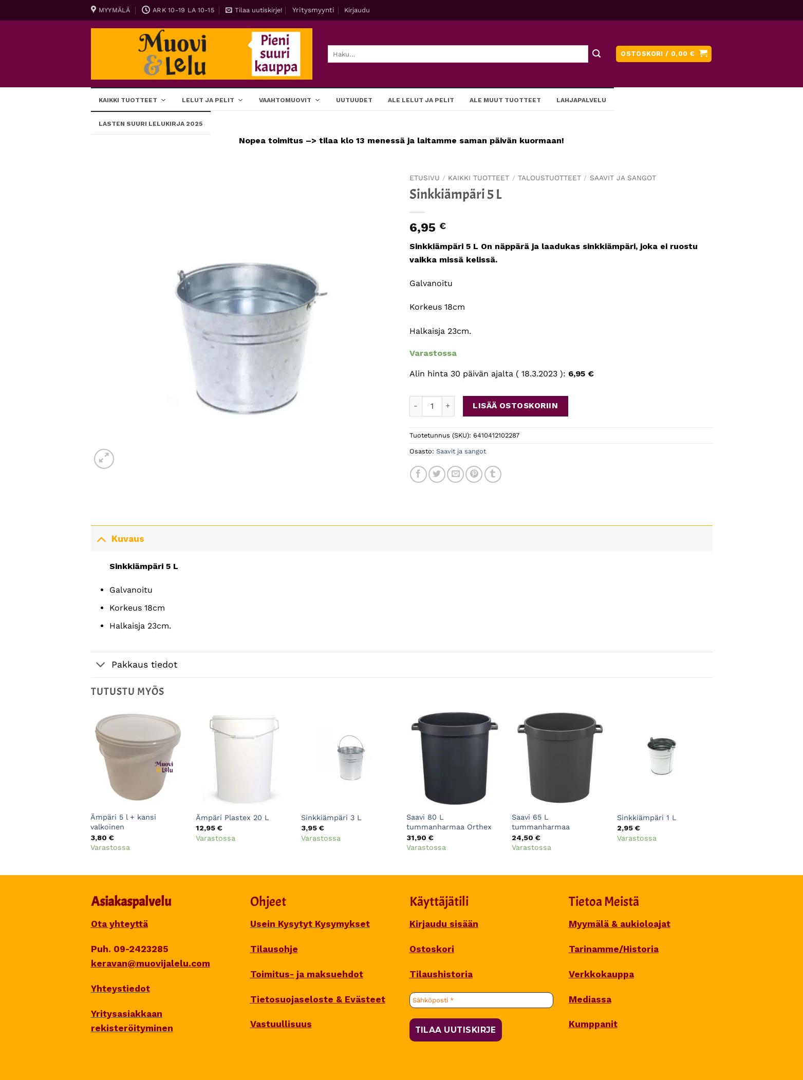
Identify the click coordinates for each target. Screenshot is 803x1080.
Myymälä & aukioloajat (619, 924)
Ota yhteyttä (119, 924)
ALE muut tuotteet (505, 100)
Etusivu (424, 178)
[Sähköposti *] (481, 1000)
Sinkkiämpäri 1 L (647, 817)
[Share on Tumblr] (492, 474)
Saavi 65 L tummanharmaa (541, 822)
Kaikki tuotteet (132, 99)
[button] (254, 10)
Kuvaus (117, 538)
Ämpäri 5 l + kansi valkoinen (123, 822)
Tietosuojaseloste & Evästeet (317, 999)
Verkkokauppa (601, 974)
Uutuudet (354, 100)
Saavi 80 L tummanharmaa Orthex (449, 822)
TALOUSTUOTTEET (549, 178)
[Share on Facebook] (418, 474)
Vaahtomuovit (290, 99)
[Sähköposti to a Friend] (455, 474)
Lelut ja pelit (213, 99)
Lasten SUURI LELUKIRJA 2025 (151, 123)
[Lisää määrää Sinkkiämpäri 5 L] (448, 406)
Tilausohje (274, 949)
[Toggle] (101, 538)
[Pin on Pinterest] (473, 474)
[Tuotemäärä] (432, 406)
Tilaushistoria (441, 974)
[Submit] (596, 54)
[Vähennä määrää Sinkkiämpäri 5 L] (415, 406)
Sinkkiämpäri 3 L (331, 817)
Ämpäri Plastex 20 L (232, 817)
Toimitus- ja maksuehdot (306, 974)
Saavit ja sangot (623, 178)
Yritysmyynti (313, 10)
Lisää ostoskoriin (515, 405)
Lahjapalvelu (581, 100)
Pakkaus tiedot (134, 666)
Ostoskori (431, 949)
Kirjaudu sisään (443, 924)
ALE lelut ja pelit (421, 100)
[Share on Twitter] (436, 474)
